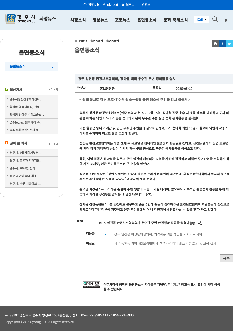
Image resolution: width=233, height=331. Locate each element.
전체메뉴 (223, 19)
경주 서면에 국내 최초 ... (25, 176)
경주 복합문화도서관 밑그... (27, 130)
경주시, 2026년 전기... (24, 168)
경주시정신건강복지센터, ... (27, 99)
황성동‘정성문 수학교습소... (27, 114)
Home (83, 40)
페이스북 (112, 4)
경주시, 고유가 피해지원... (26, 160)
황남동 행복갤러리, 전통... (26, 107)
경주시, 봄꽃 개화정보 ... (25, 183)
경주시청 (93, 4)
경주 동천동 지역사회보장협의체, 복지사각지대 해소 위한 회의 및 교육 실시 (165, 243)
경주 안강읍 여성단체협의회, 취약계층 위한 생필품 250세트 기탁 (158, 234)
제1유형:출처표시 (185, 284)
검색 (214, 19)
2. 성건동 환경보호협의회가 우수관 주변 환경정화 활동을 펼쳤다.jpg (149, 222)
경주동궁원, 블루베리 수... (26, 122)
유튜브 (146, 4)
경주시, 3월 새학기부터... (25, 153)
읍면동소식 (17, 66)
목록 (226, 258)
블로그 (130, 4)
